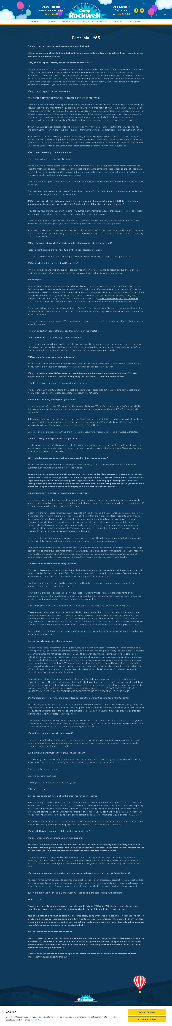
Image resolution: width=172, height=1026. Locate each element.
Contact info (134, 22)
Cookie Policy (37, 1020)
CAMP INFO (82, 22)
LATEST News (115, 22)
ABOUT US (52, 22)
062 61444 (123, 14)
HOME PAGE (36, 22)
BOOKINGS (67, 22)
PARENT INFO (98, 22)
